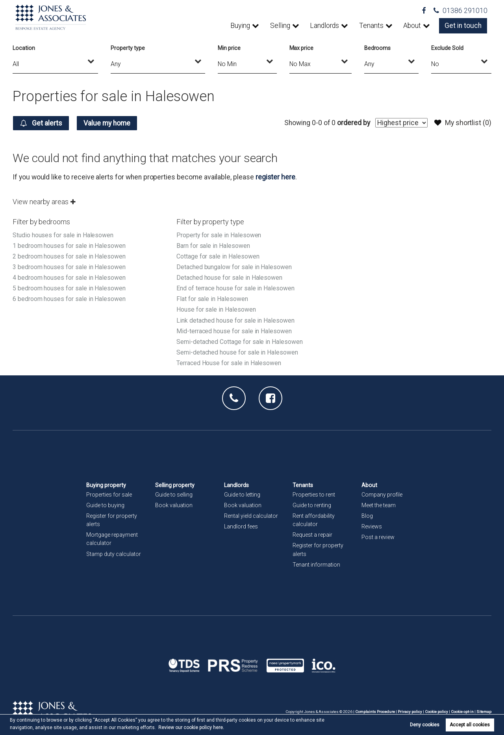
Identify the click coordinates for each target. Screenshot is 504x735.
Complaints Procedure (375, 711)
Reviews (371, 526)
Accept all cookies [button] (470, 725)
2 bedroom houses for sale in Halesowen (69, 256)
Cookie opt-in (462, 711)
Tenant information (316, 564)
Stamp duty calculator (113, 554)
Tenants (371, 26)
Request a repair (312, 535)
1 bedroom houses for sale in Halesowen (69, 245)
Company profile (381, 494)
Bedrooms (377, 48)
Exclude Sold (447, 48)
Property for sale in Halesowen (218, 235)
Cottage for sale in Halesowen (217, 256)
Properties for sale (109, 494)
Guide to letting (242, 494)
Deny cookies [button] (424, 725)
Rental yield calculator (251, 516)
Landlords (324, 26)
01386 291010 (460, 11)
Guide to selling (174, 494)
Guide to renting (312, 505)
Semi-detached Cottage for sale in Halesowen (239, 341)
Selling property (175, 485)
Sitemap (483, 711)
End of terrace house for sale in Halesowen (235, 288)
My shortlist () (463, 123)
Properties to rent (314, 494)
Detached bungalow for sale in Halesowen (234, 267)
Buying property (106, 485)
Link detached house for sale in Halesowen (235, 320)
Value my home (107, 123)
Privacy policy (410, 711)
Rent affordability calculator (314, 520)
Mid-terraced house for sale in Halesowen (234, 331)
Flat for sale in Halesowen (212, 299)
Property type (128, 48)
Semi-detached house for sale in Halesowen (237, 352)
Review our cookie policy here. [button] (191, 727)
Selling (280, 26)
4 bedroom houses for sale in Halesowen (69, 277)
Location (24, 48)
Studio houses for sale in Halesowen (63, 235)
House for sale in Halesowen (216, 309)
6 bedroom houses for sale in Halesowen (69, 299)
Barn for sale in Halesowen (213, 245)
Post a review (378, 537)
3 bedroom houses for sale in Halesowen (69, 267)
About (412, 26)
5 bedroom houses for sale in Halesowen (69, 288)
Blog (367, 516)
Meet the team (378, 505)
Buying (240, 26)
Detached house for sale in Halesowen (229, 277)
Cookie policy (436, 711)
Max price (301, 48)
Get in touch (463, 26)
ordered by (353, 123)
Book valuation (174, 505)
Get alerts (41, 123)
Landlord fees (241, 526)
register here (275, 177)
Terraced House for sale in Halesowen (228, 363)
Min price (229, 48)
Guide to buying (105, 505)
